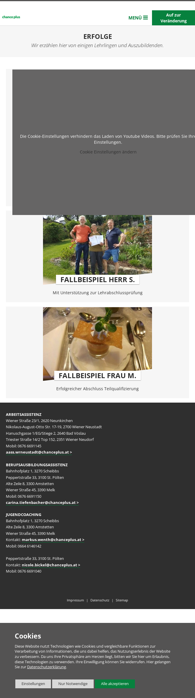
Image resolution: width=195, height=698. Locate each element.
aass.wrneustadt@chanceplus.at (37, 452)
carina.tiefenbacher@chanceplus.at (41, 502)
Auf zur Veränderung (174, 18)
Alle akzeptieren (112, 683)
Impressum (75, 600)
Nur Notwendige (69, 684)
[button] (138, 18)
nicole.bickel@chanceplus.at (49, 565)
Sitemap (122, 600)
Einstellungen (30, 684)
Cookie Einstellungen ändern (108, 152)
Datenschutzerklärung (46, 666)
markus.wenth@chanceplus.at (51, 539)
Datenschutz (99, 600)
